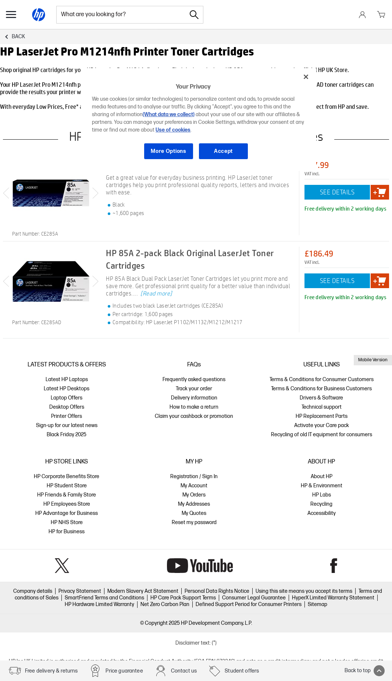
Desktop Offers (66, 407)
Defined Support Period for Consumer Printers (249, 604)
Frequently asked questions (194, 379)
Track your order (194, 389)
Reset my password (194, 522)
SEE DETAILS (337, 192)
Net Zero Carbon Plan (164, 604)
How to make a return (194, 407)
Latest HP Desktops (66, 389)
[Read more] (156, 293)
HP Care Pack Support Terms (183, 598)
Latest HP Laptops (67, 379)
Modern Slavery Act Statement (142, 591)
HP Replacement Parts (322, 416)
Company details (32, 591)
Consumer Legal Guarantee (254, 598)
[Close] (306, 77)
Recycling (321, 504)
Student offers (242, 671)
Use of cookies (173, 130)
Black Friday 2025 (66, 434)
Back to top (365, 670)
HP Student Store (67, 486)
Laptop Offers (66, 398)
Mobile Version (373, 360)
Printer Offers (66, 416)
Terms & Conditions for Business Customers (321, 389)
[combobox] (121, 15)
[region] (198, 119)
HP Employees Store (66, 504)
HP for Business (67, 531)
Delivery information (194, 398)
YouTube (200, 565)
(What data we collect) (169, 114)
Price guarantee (124, 671)
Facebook (333, 565)
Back (18, 36)
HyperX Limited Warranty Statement (333, 598)
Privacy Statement (79, 591)
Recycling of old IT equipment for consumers (321, 434)
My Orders (194, 495)
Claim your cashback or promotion (194, 416)
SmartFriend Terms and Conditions (104, 598)
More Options (168, 151)
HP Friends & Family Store (66, 495)
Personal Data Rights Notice (217, 591)
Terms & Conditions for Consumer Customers (322, 379)
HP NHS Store (67, 522)
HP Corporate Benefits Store (66, 476)
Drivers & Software (321, 398)
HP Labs (321, 495)
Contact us (184, 671)
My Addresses (194, 504)
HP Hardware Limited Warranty (99, 604)
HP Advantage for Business (66, 513)
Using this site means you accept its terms (304, 591)
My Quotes (194, 513)
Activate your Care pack (321, 425)
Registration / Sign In (194, 476)
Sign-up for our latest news (66, 425)
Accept (223, 151)
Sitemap (317, 604)
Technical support (322, 407)
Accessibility (321, 513)
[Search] (194, 15)
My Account (194, 486)
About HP (321, 476)
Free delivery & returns (51, 671)
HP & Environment (321, 486)
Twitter (62, 565)
